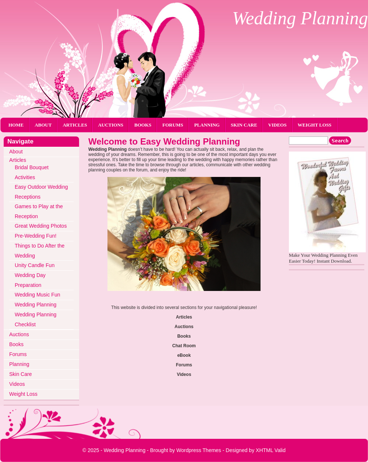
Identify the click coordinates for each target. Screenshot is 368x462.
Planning (207, 125)
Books (142, 125)
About (43, 125)
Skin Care (244, 125)
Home (16, 125)
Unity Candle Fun (34, 265)
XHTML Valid (271, 450)
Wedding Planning (300, 18)
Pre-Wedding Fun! (35, 236)
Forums (172, 125)
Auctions (110, 125)
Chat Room (184, 345)
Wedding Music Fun (37, 295)
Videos (277, 125)
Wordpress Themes (198, 450)
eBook (184, 355)
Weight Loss (315, 125)
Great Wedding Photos (41, 226)
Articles (75, 125)
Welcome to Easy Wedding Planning (164, 141)
